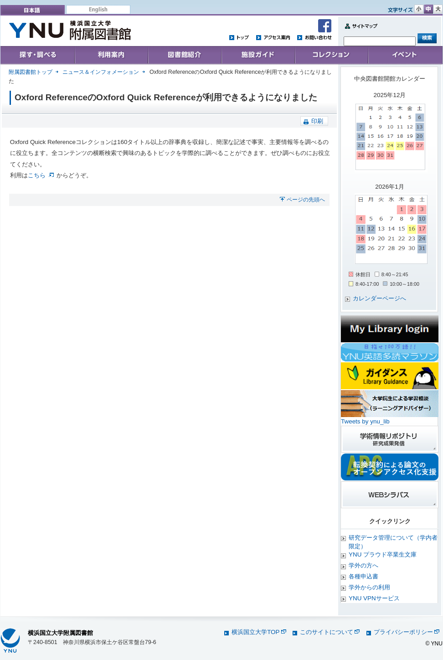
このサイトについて (330, 632)
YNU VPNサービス (374, 598)
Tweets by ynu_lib (365, 421)
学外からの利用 (369, 587)
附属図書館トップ (30, 72)
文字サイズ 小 (418, 9)
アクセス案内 (273, 37)
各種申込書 (363, 576)
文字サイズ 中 (428, 9)
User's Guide (111, 55)
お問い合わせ (314, 37)
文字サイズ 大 (438, 9)
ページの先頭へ (306, 199)
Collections (184, 55)
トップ (239, 37)
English (98, 9)
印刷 (317, 121)
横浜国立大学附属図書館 (60, 632)
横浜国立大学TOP (259, 632)
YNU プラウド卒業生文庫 (383, 554)
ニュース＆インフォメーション (100, 72)
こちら (41, 175)
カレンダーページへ (379, 298)
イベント (405, 55)
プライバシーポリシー (406, 632)
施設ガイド (258, 55)
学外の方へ (363, 565)
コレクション (331, 55)
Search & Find (37, 55)
